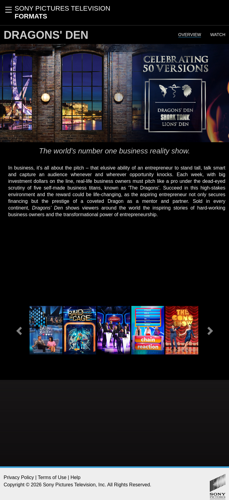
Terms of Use (52, 477)
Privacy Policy (19, 477)
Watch (217, 34)
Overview (189, 34)
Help (76, 477)
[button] (19, 330)
